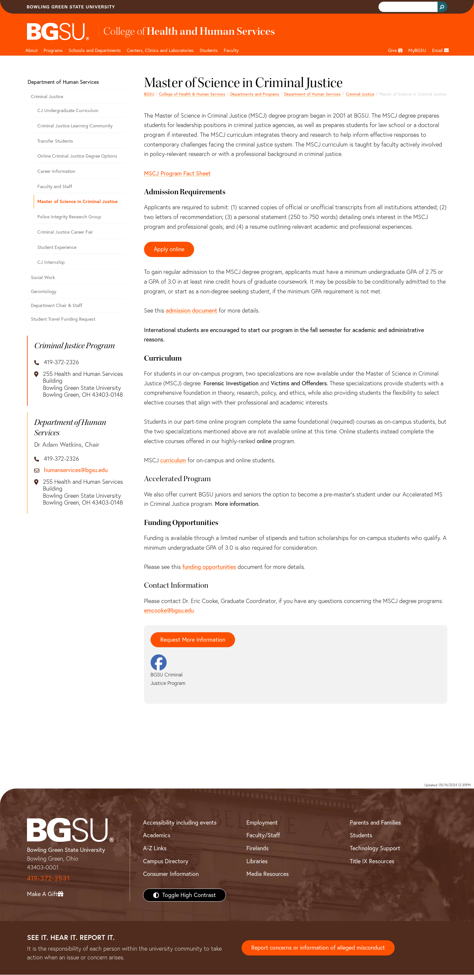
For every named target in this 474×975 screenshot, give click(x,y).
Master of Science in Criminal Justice (77, 201)
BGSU (149, 94)
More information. (237, 504)
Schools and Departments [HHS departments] (95, 50)
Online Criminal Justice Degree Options (77, 156)
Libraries (257, 861)
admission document (191, 310)
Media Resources (267, 874)
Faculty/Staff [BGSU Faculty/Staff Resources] (263, 835)
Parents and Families (375, 822)
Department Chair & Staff (56, 305)
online (264, 441)
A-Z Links (154, 848)
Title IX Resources (372, 861)
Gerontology (43, 291)
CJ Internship (51, 262)
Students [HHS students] (209, 50)
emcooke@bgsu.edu (169, 610)
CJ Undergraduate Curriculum (67, 110)
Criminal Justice (360, 94)
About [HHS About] (31, 50)
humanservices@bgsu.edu (76, 470)
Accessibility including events (180, 822)
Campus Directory (165, 861)
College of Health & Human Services (192, 94)
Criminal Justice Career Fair (65, 232)
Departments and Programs (254, 94)
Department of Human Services (312, 94)
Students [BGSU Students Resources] (361, 835)
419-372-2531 (48, 878)
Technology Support (375, 848)
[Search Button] (442, 7)
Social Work (43, 277)
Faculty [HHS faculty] (231, 50)
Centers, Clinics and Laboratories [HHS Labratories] (160, 50)
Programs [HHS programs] (53, 50)
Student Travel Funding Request (63, 319)
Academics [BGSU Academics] (156, 835)
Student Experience (56, 247)
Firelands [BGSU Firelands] (257, 848)
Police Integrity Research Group (69, 217)
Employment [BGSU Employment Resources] (262, 822)
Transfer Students (55, 141)
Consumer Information (171, 874)
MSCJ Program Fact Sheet (177, 173)
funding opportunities (209, 567)
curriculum (173, 460)
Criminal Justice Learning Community (74, 126)
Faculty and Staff (54, 186)
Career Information (56, 171)
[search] (407, 7)
